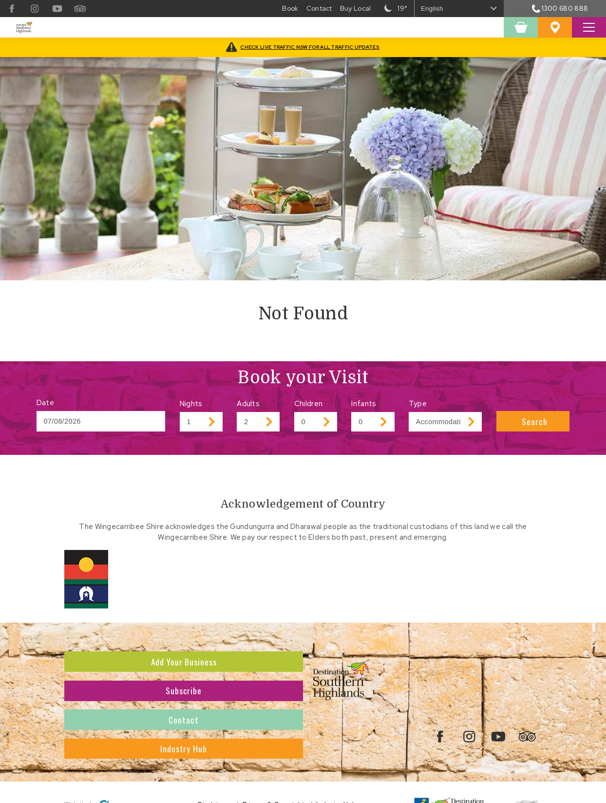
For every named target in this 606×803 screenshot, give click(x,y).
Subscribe (184, 690)
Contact (183, 719)
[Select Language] (459, 9)
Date (45, 402)
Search (534, 421)
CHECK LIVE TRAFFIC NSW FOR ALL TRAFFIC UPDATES (310, 47)
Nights (191, 403)
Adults (248, 403)
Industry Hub (183, 748)
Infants (363, 403)
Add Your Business (184, 661)
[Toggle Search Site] (589, 27)
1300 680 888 (560, 8)
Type (418, 403)
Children (308, 403)
